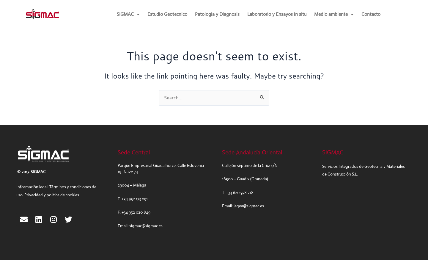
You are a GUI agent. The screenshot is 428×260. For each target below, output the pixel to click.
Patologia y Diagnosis (217, 14)
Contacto (370, 14)
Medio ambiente (334, 14)
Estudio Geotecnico (167, 14)
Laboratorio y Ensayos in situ (276, 14)
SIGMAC (128, 14)
